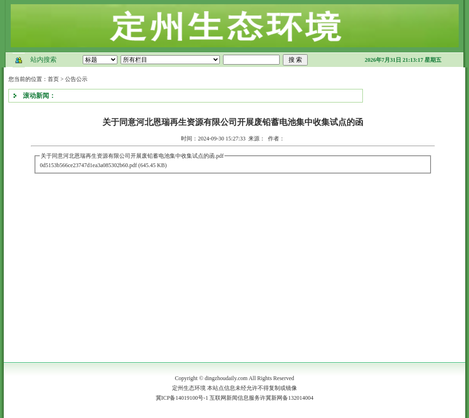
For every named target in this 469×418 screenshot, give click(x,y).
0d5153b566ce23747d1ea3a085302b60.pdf (88, 165)
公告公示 (76, 79)
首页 (53, 79)
